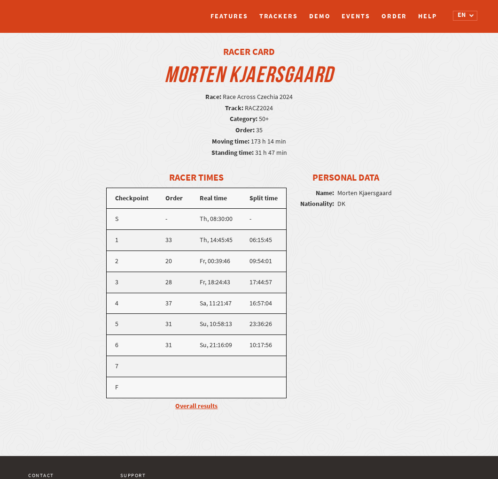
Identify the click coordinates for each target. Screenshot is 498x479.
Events (356, 16)
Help (427, 16)
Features (229, 16)
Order (394, 16)
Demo (320, 16)
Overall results (196, 406)
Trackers (278, 16)
